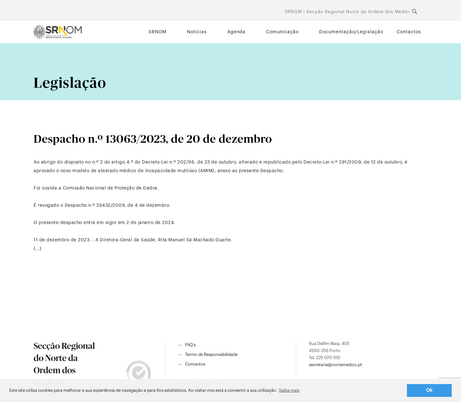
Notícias (197, 32)
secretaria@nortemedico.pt (335, 365)
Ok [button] (429, 390)
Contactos (409, 32)
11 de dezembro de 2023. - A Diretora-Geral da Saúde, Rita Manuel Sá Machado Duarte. (133, 240)
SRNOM (157, 32)
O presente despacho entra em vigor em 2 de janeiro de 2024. (104, 223)
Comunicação (282, 32)
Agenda (236, 32)
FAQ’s (190, 345)
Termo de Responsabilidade (211, 354)
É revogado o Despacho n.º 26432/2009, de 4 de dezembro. (102, 205)
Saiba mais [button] (289, 390)
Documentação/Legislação (351, 32)
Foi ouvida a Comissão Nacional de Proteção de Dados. (96, 188)
